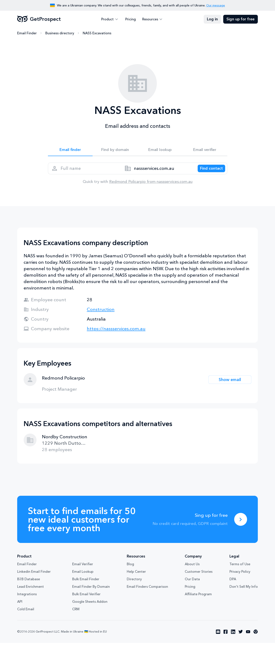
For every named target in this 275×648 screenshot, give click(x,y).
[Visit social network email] (218, 637)
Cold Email (25, 614)
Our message (215, 5)
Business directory (59, 33)
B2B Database (28, 584)
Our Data (192, 584)
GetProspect (39, 19)
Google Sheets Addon (89, 606)
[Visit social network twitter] (240, 637)
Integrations (27, 599)
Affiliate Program (198, 599)
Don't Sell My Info (243, 591)
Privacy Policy (239, 576)
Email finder (70, 150)
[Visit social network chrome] (256, 637)
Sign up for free (240, 19)
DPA (232, 584)
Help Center (136, 576)
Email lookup (160, 150)
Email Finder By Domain (91, 591)
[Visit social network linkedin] (233, 637)
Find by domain (115, 150)
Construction (101, 314)
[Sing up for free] (240, 524)
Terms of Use (239, 569)
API (19, 606)
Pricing (130, 19)
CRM (75, 614)
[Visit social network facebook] (225, 637)
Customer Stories (198, 576)
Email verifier (204, 150)
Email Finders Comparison (147, 591)
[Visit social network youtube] (248, 637)
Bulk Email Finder (85, 584)
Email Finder (27, 33)
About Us (192, 569)
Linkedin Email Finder (34, 576)
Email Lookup (82, 576)
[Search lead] (208, 171)
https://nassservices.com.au (116, 333)
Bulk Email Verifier (86, 599)
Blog (130, 569)
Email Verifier (82, 569)
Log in (212, 19)
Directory (134, 584)
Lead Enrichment (30, 591)
